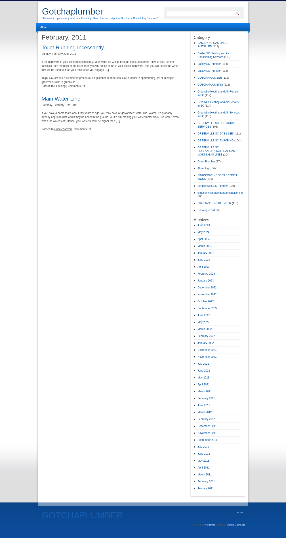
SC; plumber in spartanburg (138, 78)
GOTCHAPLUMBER (210, 77)
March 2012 (205, 412)
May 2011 (203, 460)
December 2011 (207, 426)
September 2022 (207, 308)
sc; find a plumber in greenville (73, 78)
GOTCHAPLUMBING (210, 84)
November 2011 (207, 433)
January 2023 (206, 280)
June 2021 (204, 370)
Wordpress (209, 525)
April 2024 (204, 239)
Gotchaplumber (72, 11)
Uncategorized (63, 129)
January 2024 (206, 252)
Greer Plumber (206, 161)
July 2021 (203, 363)
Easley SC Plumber (209, 63)
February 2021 (206, 398)
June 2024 (204, 225)
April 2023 (204, 266)
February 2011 (206, 481)
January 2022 (206, 343)
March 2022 (205, 329)
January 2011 (206, 488)
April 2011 (204, 467)
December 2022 (207, 287)
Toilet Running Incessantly (73, 47)
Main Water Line (61, 99)
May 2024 (203, 232)
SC (51, 78)
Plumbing (59, 86)
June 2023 (204, 259)
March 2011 (205, 474)
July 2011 (203, 446)
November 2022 (207, 294)
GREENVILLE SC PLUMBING (215, 140)
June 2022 (204, 315)
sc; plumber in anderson (106, 78)
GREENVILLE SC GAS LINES (216, 133)
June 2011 (204, 453)
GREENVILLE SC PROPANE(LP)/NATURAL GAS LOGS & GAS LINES (216, 151)
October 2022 (206, 301)
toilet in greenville (65, 82)
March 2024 (205, 246)
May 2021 (203, 377)
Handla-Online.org (236, 525)
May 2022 (203, 322)
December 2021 (207, 349)
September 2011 (207, 439)
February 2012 (206, 419)
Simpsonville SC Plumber (213, 185)
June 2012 (204, 405)
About (44, 27)
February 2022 (206, 336)
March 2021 (205, 391)
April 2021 (204, 384)
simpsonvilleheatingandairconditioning (220, 192)
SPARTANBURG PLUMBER (214, 203)
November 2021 (207, 356)
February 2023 (206, 273)
